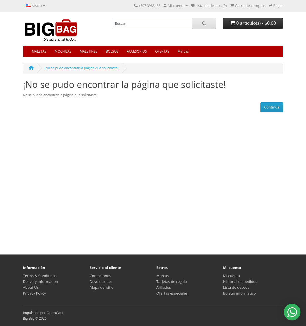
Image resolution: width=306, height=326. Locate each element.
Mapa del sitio (102, 287)
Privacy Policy (34, 293)
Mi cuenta (231, 275)
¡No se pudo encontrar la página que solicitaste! (81, 68)
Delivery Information (40, 281)
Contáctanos (100, 275)
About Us (31, 287)
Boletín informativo (239, 293)
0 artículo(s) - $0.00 (253, 23)
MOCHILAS (63, 51)
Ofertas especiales (172, 293)
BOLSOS (112, 51)
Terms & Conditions (40, 275)
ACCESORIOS (137, 51)
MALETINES (89, 51)
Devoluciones (101, 281)
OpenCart (54, 312)
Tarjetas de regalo (171, 281)
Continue (271, 107)
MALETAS (39, 51)
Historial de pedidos (240, 281)
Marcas (183, 51)
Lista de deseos (236, 287)
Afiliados (163, 287)
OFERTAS (162, 51)
